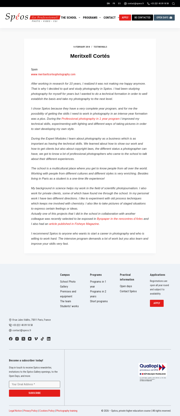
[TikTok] (42, 339)
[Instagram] (17, 339)
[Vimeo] (36, 339)
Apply (125, 17)
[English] (108, 3)
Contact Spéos (128, 291)
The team (65, 301)
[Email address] (34, 384)
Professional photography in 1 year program (91, 118)
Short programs (99, 301)
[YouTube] (29, 339)
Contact (112, 17)
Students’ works (69, 306)
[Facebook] (10, 339)
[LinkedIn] (48, 339)
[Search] (173, 3)
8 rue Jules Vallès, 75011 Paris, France (31, 319)
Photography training (66, 410)
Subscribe (34, 393)
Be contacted (142, 17)
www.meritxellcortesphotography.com (53, 74)
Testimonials (100, 47)
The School (71, 17)
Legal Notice (15, 410)
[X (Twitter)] (23, 339)
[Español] (119, 3)
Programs (92, 17)
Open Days (164, 17)
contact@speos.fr (136, 3)
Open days (126, 286)
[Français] (114, 3)
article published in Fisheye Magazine (74, 224)
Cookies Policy (46, 410)
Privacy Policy (30, 410)
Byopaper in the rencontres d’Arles (120, 218)
